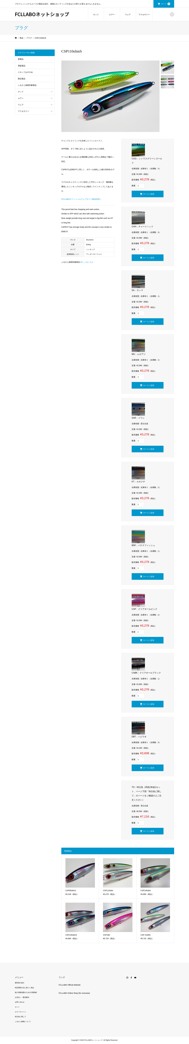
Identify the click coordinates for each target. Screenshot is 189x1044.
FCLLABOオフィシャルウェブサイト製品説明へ (81, 199)
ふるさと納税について (23, 1021)
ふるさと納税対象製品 (27, 85)
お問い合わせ (19, 1002)
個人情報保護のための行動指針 (26, 992)
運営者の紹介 (19, 983)
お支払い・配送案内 (22, 997)
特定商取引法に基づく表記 (24, 988)
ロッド (96, 14)
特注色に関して (20, 1017)
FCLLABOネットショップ (42, 14)
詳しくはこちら (86, 262)
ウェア (128, 14)
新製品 (20, 59)
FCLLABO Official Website (69, 985)
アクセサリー (144, 14)
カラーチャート (20, 1012)
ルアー (112, 14)
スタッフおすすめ (25, 72)
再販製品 (21, 66)
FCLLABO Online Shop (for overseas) (74, 993)
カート (165, 4)
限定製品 (21, 79)
